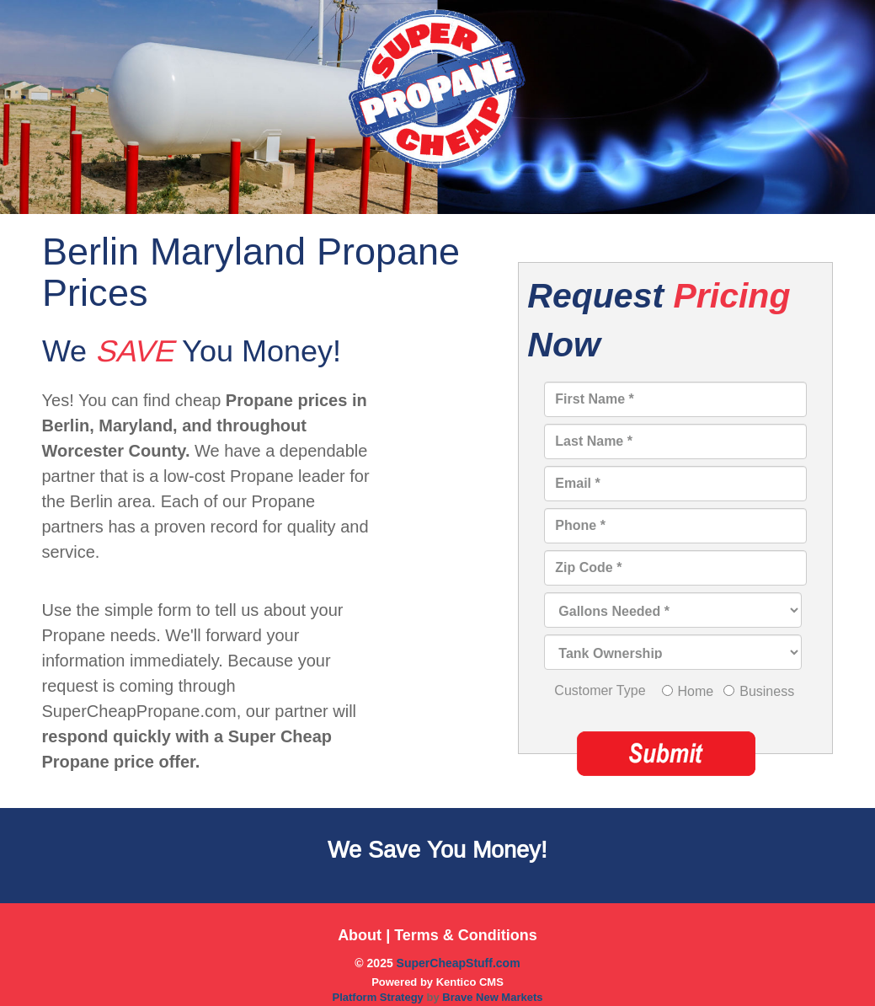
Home (696, 691)
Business (766, 691)
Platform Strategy (379, 997)
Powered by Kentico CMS (437, 982)
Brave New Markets (492, 997)
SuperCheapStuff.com (458, 963)
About (359, 935)
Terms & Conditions (465, 935)
